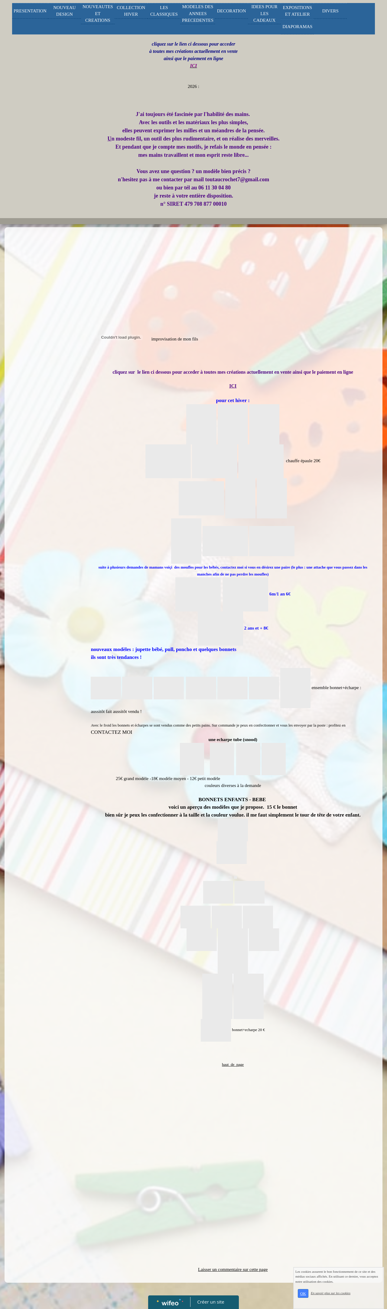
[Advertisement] (44, 351)
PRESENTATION (30, 10)
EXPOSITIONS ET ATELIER (297, 11)
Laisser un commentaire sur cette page (233, 1269)
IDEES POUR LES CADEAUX (265, 13)
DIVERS (330, 10)
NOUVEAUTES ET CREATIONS (98, 13)
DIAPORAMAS (297, 26)
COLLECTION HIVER (131, 11)
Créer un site (210, 1302)
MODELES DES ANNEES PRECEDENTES (197, 13)
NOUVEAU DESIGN (64, 11)
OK (303, 1293)
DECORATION (231, 10)
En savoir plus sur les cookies (330, 1293)
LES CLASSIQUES (164, 11)
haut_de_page (233, 1064)
